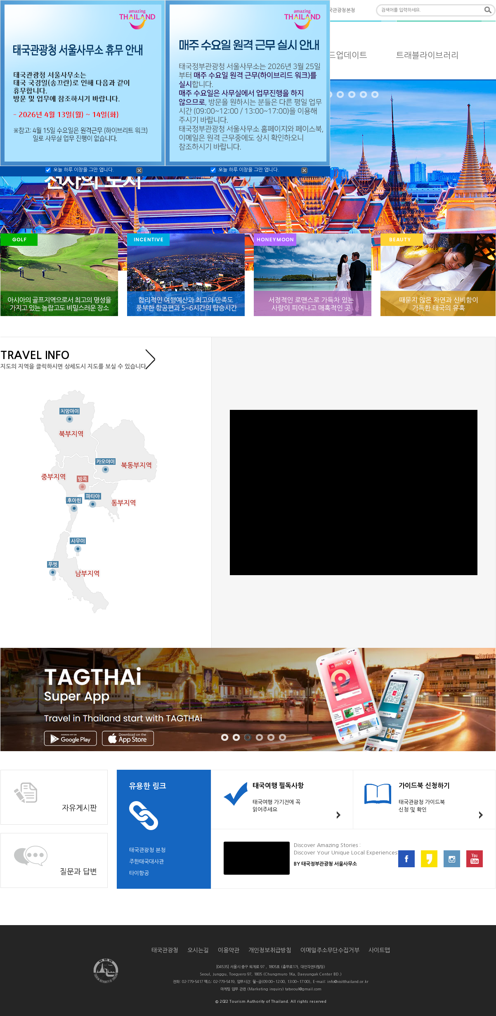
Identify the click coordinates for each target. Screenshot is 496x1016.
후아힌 (74, 502)
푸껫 (52, 566)
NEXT (491, 176)
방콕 (82, 480)
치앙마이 (69, 413)
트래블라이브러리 (427, 55)
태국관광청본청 (339, 10)
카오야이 (105, 464)
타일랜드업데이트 (336, 55)
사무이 (78, 543)
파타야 (92, 498)
